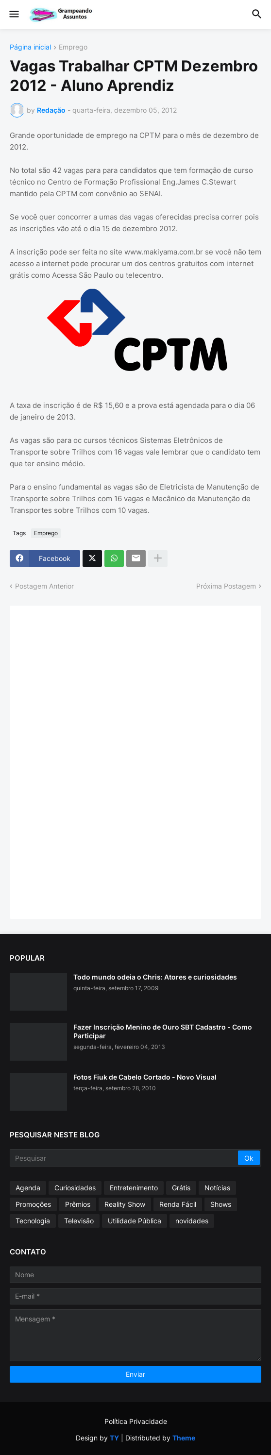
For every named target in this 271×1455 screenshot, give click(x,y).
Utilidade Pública (134, 1221)
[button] (13, 14)
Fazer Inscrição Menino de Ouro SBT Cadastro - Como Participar (162, 1031)
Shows (220, 1204)
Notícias (217, 1188)
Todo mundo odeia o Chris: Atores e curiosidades (155, 977)
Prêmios (77, 1204)
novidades (191, 1221)
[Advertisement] (92, 761)
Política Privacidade (135, 1421)
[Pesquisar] (124, 1157)
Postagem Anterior (44, 586)
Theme (183, 1438)
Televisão (79, 1221)
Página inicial (30, 47)
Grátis (181, 1188)
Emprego (73, 47)
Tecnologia (33, 1221)
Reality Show (124, 1204)
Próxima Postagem (226, 586)
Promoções (33, 1204)
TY (114, 1438)
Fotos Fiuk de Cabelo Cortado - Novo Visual (145, 1077)
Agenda (28, 1188)
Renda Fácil (177, 1204)
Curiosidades (75, 1188)
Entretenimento (134, 1188)
